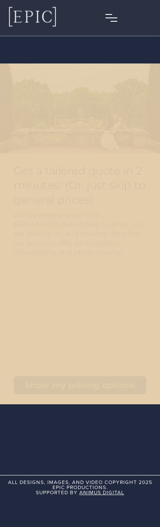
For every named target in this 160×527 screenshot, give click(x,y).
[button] (111, 18)
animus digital (101, 492)
